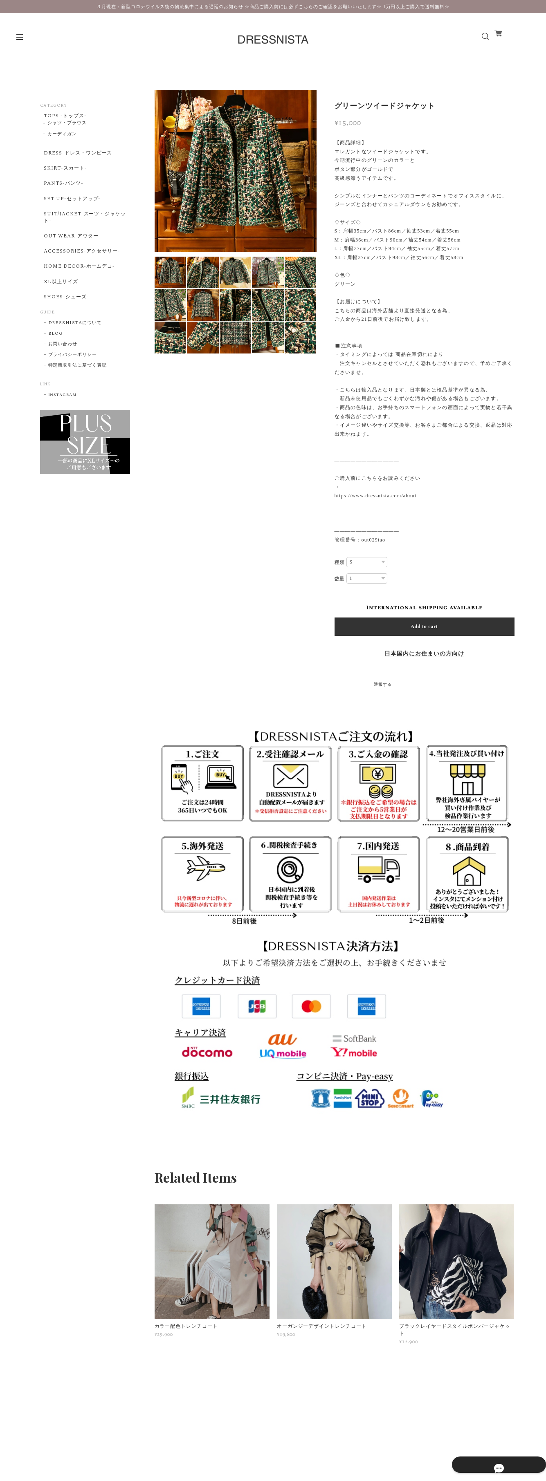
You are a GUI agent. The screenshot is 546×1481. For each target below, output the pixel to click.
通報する (383, 684)
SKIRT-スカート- (64, 176)
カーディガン (62, 137)
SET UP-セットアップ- (72, 215)
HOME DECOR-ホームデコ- (79, 298)
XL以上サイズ (59, 317)
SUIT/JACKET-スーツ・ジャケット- (83, 237)
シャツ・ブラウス (67, 127)
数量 (340, 579)
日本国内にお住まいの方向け (424, 654)
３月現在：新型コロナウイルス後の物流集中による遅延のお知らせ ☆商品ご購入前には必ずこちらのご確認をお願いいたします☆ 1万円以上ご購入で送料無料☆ (273, 6)
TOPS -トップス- (64, 116)
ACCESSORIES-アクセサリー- (83, 279)
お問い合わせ (63, 387)
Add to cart (424, 626)
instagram (62, 437)
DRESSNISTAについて (75, 365)
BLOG (55, 376)
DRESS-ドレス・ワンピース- (80, 157)
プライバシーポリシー (72, 397)
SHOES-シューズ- (65, 336)
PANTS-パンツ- (62, 195)
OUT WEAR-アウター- (72, 260)
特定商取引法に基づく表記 (77, 408)
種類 (340, 562)
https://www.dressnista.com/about (376, 496)
